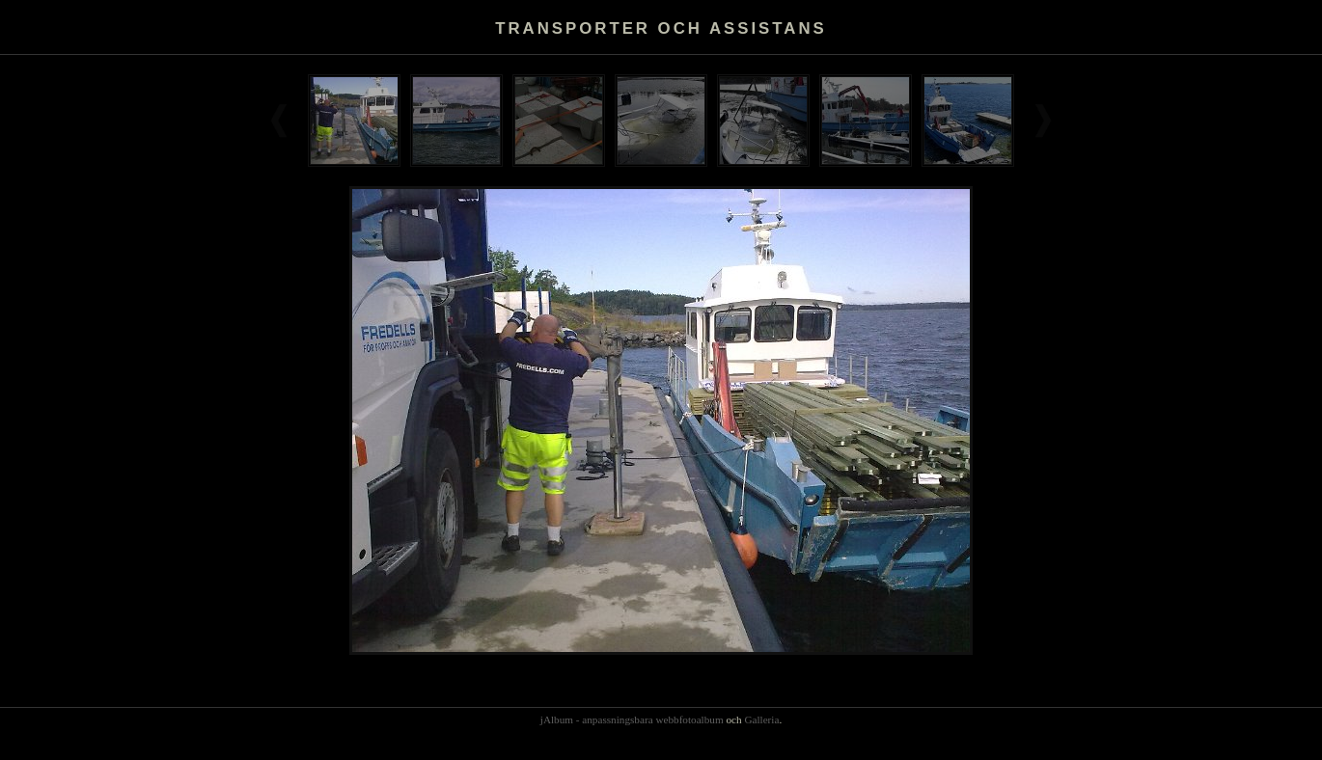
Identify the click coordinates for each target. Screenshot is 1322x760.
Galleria (761, 719)
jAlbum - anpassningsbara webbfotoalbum (632, 719)
